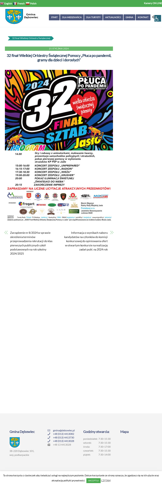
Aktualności (113, 17)
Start (54, 17)
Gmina (129, 17)
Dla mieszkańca (72, 17)
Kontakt (143, 17)
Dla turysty (93, 17)
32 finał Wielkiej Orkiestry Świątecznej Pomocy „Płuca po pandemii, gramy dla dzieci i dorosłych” (59, 57)
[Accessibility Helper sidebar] (157, 18)
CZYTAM (106, 480)
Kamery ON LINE (153, 3)
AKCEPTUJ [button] (93, 480)
